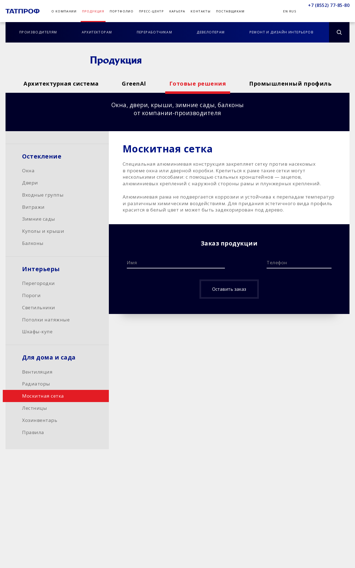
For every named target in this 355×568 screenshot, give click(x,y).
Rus (292, 11)
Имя (132, 262)
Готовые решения (197, 83)
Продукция (93, 11)
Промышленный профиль (290, 83)
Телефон (277, 262)
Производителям (38, 32)
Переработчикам (154, 32)
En (285, 11)
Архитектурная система (61, 83)
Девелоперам (211, 32)
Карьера (177, 11)
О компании (64, 11)
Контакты (201, 11)
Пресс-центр (151, 11)
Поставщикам (230, 11)
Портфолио (122, 11)
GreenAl (134, 83)
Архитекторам (97, 32)
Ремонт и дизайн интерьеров (281, 32)
